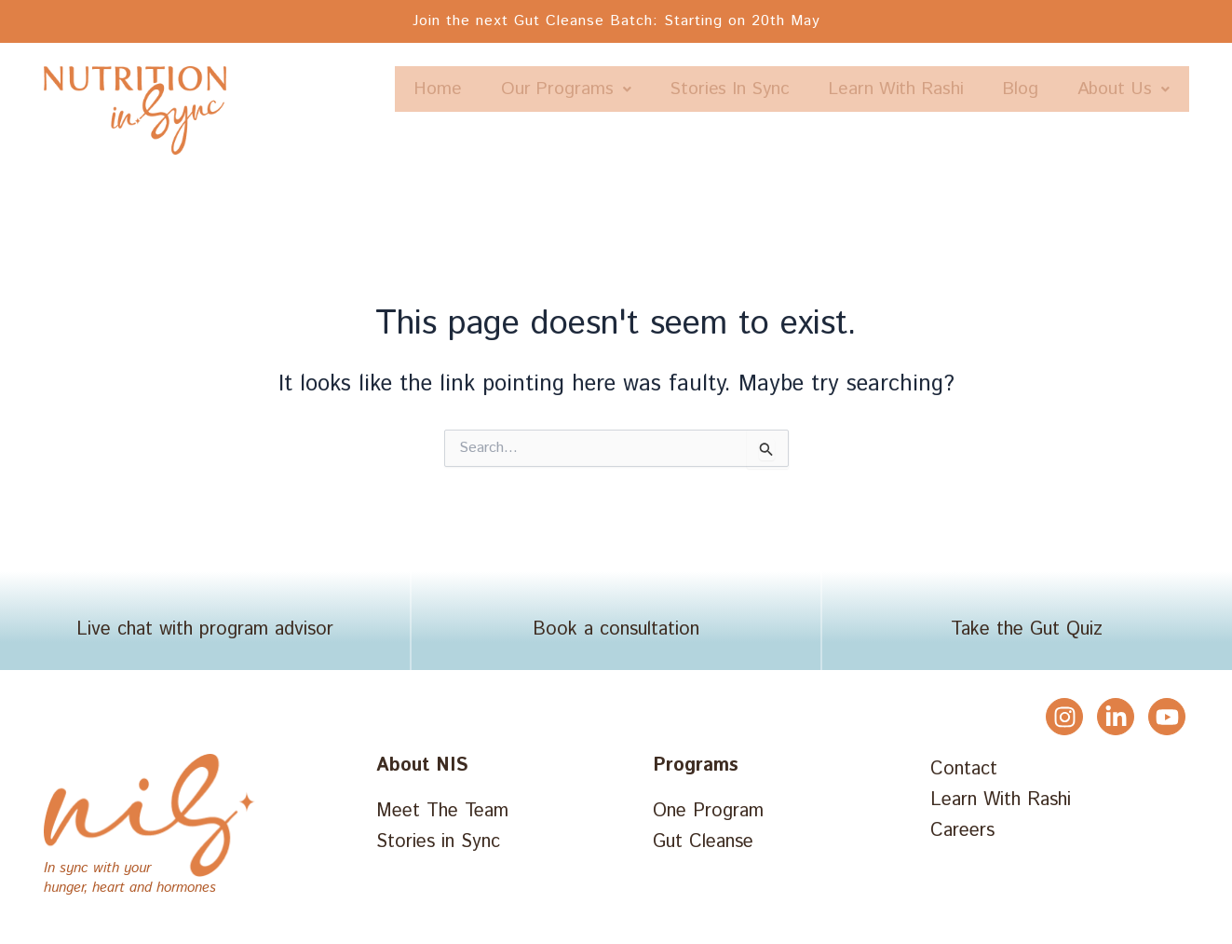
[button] (659, 89)
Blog (1147, 89)
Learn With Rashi (1010, 89)
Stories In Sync (834, 89)
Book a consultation (616, 634)
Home (523, 89)
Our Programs (659, 89)
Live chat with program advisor (204, 634)
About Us (1117, 135)
